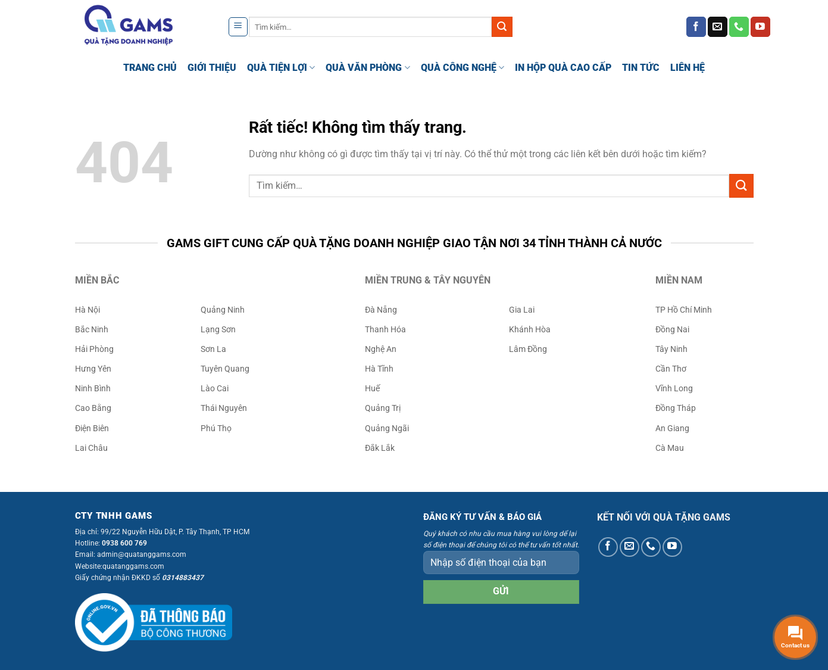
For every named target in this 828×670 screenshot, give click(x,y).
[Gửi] (502, 27)
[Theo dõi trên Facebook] (696, 27)
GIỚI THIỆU (212, 67)
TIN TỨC (641, 67)
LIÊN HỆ (687, 67)
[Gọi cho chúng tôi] (739, 27)
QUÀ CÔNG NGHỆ (462, 67)
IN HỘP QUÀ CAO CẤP (563, 67)
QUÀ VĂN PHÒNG (368, 67)
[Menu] (238, 26)
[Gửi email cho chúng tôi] (717, 27)
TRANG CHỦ (150, 67)
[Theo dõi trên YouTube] (760, 27)
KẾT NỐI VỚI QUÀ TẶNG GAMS (663, 517)
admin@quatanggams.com (141, 554)
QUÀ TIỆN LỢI (281, 67)
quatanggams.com (133, 566)
